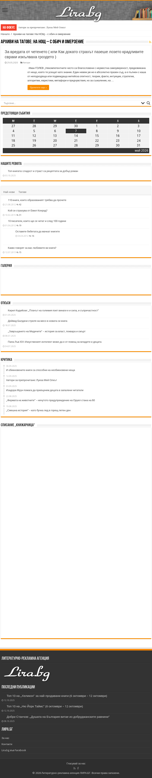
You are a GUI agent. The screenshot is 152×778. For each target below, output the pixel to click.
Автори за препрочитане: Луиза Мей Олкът (42, 27)
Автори (26, 62)
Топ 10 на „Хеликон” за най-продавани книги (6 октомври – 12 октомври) (57, 696)
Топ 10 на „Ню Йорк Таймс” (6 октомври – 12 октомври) (45, 706)
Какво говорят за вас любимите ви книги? (32, 247)
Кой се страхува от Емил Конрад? (28, 210)
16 (33, 236)
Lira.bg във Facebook (14, 750)
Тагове (22, 192)
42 (20, 204)
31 (20, 215)
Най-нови (9, 192)
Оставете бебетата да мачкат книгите (37, 231)
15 (20, 252)
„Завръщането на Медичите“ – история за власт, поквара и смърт (47, 331)
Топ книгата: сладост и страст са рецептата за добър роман (43, 171)
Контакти (7, 744)
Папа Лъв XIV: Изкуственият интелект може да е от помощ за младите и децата (55, 341)
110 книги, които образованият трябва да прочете (37, 200)
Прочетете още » (38, 87)
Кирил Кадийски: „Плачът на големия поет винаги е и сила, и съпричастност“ (53, 310)
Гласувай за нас (75, 763)
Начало (5, 34)
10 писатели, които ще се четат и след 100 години (37, 221)
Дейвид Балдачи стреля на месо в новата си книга (37, 320)
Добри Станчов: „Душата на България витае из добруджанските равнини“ (58, 717)
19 (20, 225)
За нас (5, 738)
